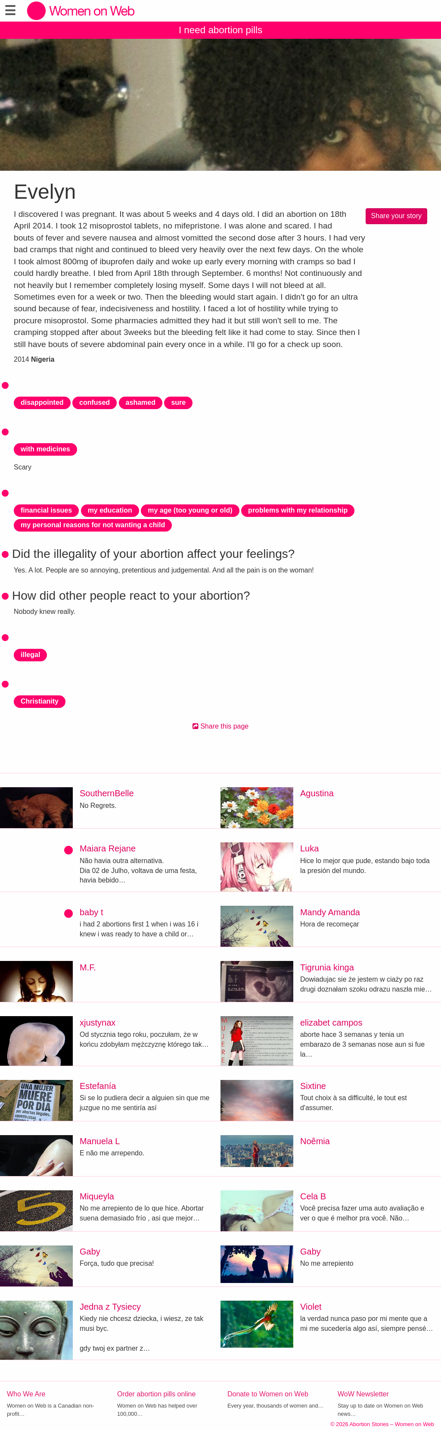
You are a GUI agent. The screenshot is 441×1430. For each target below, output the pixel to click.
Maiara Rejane (108, 848)
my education (110, 510)
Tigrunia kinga (327, 967)
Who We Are (26, 1394)
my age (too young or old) (190, 510)
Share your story (396, 215)
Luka (309, 848)
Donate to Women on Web (267, 1394)
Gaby (90, 1251)
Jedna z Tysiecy (110, 1306)
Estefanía (98, 1086)
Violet (311, 1306)
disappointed (42, 402)
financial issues (46, 510)
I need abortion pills (220, 30)
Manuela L (100, 1141)
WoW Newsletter (363, 1394)
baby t (91, 912)
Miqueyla (97, 1196)
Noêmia (315, 1141)
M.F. (88, 967)
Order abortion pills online (156, 1394)
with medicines (45, 449)
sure (178, 402)
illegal (30, 654)
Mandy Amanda (330, 912)
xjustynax (97, 1022)
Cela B (313, 1196)
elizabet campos (331, 1022)
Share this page (221, 726)
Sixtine (313, 1086)
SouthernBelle (107, 793)
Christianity (40, 701)
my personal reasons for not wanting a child (93, 525)
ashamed (140, 402)
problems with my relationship (298, 510)
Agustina (317, 793)
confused (94, 402)
